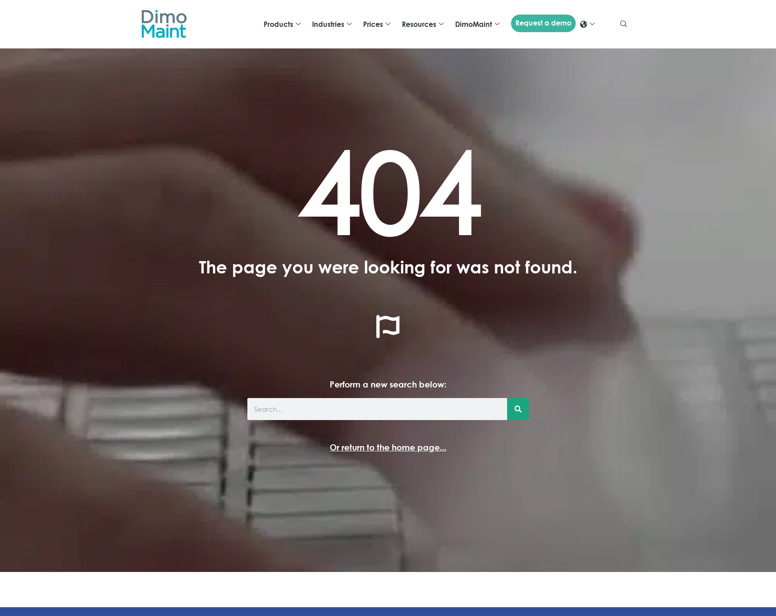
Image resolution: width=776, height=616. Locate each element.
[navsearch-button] (623, 24)
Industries (332, 24)
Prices (376, 24)
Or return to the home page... (388, 447)
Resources (423, 24)
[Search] (518, 409)
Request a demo (543, 22)
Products (282, 24)
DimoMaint (477, 24)
